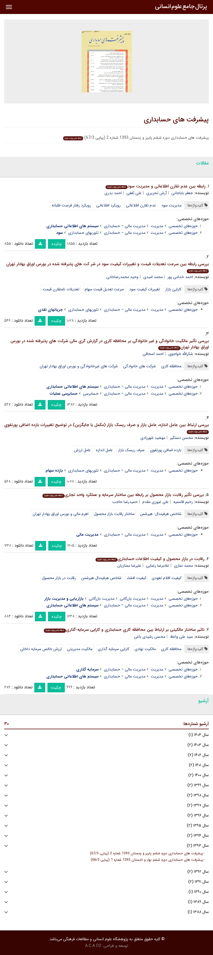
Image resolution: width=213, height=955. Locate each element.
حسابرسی (91, 394)
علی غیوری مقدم (155, 502)
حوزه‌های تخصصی (183, 226)
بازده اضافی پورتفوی (165, 450)
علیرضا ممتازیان (129, 566)
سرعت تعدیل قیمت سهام (104, 289)
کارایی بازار (173, 289)
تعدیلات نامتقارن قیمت (61, 289)
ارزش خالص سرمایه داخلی (41, 649)
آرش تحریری (156, 193)
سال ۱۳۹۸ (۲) (198, 795)
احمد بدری (113, 193)
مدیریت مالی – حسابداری (124, 226)
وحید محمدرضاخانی (122, 277)
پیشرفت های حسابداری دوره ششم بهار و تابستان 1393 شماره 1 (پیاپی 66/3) (147, 860)
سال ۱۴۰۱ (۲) (199, 765)
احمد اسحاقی (153, 354)
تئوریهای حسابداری (83, 233)
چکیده (57, 244)
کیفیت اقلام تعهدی (166, 578)
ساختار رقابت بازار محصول (114, 514)
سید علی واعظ (181, 637)
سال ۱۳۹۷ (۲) (198, 805)
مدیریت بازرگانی (132, 599)
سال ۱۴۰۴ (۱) (198, 735)
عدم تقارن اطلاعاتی (141, 205)
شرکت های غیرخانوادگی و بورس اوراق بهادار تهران (79, 366)
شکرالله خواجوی (180, 354)
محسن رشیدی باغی (149, 637)
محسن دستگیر (181, 438)
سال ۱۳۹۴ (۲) (198, 836)
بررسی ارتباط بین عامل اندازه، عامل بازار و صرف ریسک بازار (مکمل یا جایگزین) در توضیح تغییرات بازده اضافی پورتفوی (106, 428)
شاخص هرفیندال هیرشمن (101, 578)
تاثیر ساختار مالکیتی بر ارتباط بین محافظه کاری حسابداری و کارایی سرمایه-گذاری (124, 629)
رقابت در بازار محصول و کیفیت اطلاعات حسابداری (149, 559)
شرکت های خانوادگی (139, 366)
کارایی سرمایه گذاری (113, 649)
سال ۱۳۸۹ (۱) (198, 902)
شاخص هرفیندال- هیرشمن (160, 514)
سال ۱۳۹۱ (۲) (198, 882)
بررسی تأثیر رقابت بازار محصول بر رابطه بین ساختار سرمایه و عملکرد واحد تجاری (123, 494)
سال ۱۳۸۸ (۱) (198, 912)
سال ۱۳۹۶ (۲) (198, 815)
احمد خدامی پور (180, 277)
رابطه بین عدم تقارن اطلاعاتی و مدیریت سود (155, 186)
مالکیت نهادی (145, 649)
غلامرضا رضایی (157, 566)
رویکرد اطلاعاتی (108, 205)
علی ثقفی (134, 193)
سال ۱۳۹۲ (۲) (198, 872)
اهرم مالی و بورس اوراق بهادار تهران (60, 514)
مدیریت (157, 226)
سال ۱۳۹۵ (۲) (198, 826)
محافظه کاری (171, 366)
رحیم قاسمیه (183, 502)
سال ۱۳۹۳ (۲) (198, 846)
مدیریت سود (171, 205)
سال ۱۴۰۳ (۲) (198, 745)
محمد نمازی (183, 566)
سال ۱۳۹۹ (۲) (198, 785)
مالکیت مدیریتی (79, 649)
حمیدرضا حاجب (125, 502)
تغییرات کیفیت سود (144, 289)
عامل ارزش (82, 450)
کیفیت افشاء (136, 578)
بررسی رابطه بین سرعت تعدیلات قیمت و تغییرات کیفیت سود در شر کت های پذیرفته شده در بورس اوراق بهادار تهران (107, 267)
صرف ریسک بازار (131, 450)
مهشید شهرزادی (152, 438)
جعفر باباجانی (182, 193)
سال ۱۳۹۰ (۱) (198, 892)
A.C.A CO (93, 946)
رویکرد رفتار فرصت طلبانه (71, 205)
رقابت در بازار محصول (59, 578)
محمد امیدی (153, 277)
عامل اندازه (104, 450)
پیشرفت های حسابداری (176, 119)
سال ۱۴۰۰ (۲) (198, 775)
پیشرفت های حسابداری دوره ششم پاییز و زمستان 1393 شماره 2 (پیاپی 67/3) (146, 853)
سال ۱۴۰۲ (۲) (198, 755)
